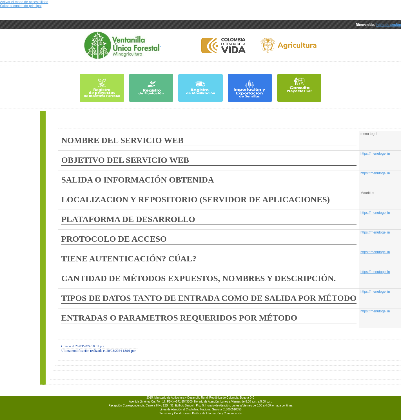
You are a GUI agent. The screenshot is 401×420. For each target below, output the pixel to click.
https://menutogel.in (375, 153)
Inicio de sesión (388, 25)
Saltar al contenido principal (20, 6)
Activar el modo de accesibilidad (24, 2)
